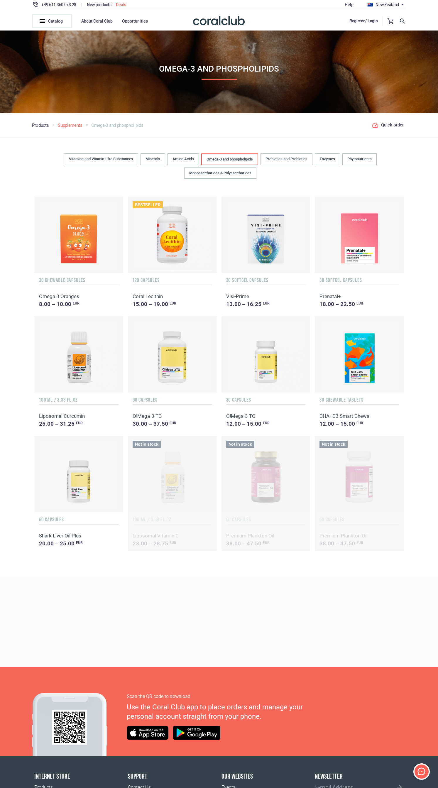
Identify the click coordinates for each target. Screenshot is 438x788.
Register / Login (363, 20)
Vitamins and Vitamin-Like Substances (101, 160)
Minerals (153, 160)
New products (99, 5)
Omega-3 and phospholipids (230, 160)
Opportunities (135, 21)
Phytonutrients (359, 160)
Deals (121, 5)
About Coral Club (97, 21)
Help (349, 4)
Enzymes (327, 160)
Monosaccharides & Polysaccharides (220, 174)
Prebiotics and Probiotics (286, 160)
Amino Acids (183, 160)
